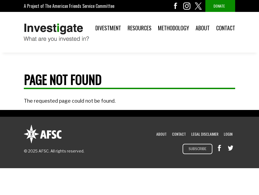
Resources (139, 28)
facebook (175, 6)
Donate (219, 6)
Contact (225, 28)
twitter (198, 6)
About (203, 28)
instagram (187, 6)
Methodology (173, 28)
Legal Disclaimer (204, 134)
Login (228, 134)
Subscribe (197, 149)
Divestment (108, 28)
